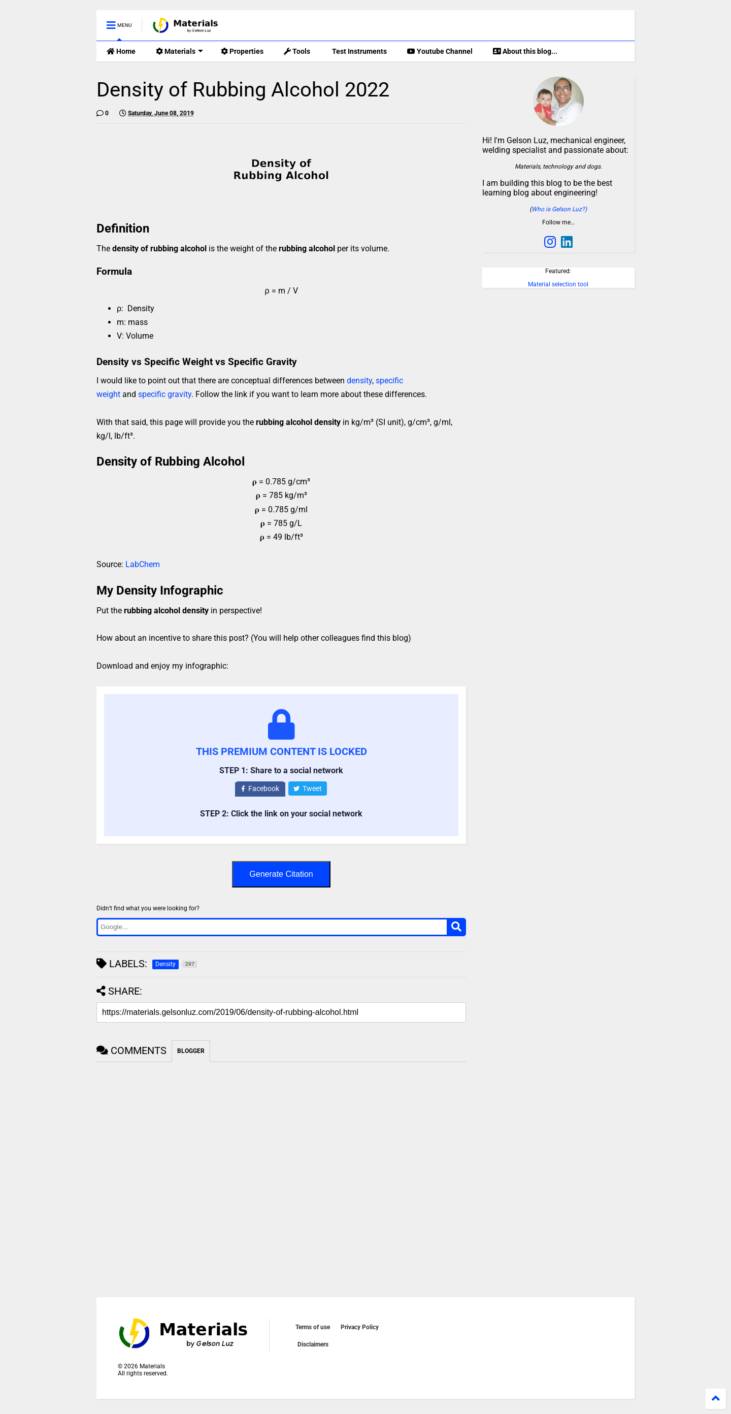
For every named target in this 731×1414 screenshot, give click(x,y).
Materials (179, 51)
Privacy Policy (360, 1327)
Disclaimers (312, 1344)
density (359, 380)
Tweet (307, 788)
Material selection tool (558, 284)
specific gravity (164, 394)
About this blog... (525, 51)
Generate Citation (281, 874)
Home (121, 51)
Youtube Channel (440, 51)
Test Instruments (358, 51)
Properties (242, 51)
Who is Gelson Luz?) (559, 209)
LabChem (142, 564)
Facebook (260, 788)
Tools (297, 51)
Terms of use (312, 1327)
